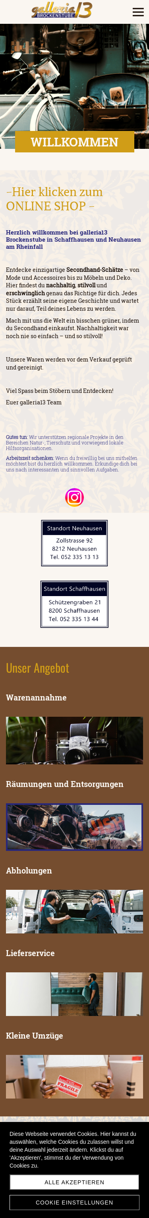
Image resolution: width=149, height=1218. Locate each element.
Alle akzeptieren (74, 1182)
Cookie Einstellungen (74, 1202)
